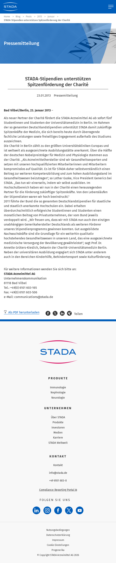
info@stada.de (58, 473)
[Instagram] (47, 510)
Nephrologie (58, 392)
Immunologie (58, 387)
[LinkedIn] (36, 510)
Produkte (58, 422)
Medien (58, 432)
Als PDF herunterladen (21, 312)
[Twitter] (69, 510)
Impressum (58, 540)
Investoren (58, 427)
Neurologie (58, 397)
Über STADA (58, 417)
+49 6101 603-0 (58, 480)
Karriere (58, 437)
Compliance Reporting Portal (58, 489)
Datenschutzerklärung (58, 535)
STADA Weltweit (58, 442)
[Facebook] (58, 510)
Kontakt (58, 465)
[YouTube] (80, 510)
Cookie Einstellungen (58, 545)
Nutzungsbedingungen (58, 530)
